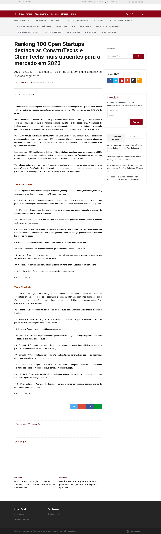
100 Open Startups (26, 94)
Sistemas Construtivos (120, 21)
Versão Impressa (87, 2)
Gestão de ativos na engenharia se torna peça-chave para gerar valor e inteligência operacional (78, 484)
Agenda (55, 14)
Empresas (111, 49)
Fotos (64, 14)
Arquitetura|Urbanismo (108, 26)
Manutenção (73, 32)
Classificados (25, 14)
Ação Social (91, 32)
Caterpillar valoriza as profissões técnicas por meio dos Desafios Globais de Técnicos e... (125, 169)
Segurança (85, 26)
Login (131, 14)
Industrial (41, 21)
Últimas (116, 139)
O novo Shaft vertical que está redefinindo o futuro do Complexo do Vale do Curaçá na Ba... (125, 149)
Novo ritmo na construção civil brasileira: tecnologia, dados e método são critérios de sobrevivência (34, 484)
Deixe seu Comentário (29, 424)
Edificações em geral (78, 21)
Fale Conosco (110, 2)
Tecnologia (61, 26)
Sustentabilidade (53, 32)
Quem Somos (19, 514)
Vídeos (74, 14)
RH (73, 26)
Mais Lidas (134, 137)
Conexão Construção (28, 32)
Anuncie (99, 2)
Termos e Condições (21, 519)
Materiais (99, 21)
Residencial (57, 21)
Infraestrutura (22, 21)
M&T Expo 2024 (109, 32)
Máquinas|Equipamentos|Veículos (34, 26)
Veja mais (20, 442)
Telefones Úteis (54, 514)
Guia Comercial (41, 14)
